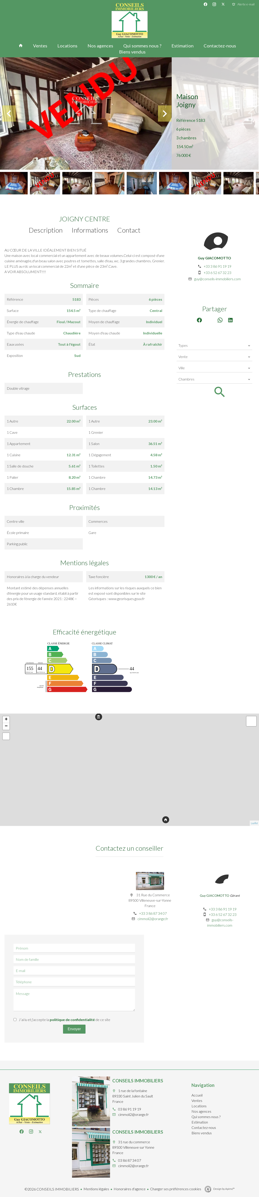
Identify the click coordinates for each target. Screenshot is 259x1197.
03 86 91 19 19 (129, 1109)
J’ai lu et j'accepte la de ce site (64, 1019)
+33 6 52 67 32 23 (217, 272)
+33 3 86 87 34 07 (153, 913)
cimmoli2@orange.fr (152, 919)
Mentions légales (96, 1189)
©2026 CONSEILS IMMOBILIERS (52, 1189)
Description (46, 230)
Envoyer (74, 1029)
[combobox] (214, 345)
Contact (128, 230)
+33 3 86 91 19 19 (217, 266)
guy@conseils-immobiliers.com (217, 279)
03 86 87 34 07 (129, 1160)
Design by (224, 1188)
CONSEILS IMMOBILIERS (137, 1080)
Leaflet (254, 823)
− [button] (6, 726)
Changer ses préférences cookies (175, 1189)
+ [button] (6, 719)
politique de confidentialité (72, 1019)
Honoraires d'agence (130, 1189)
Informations (90, 230)
